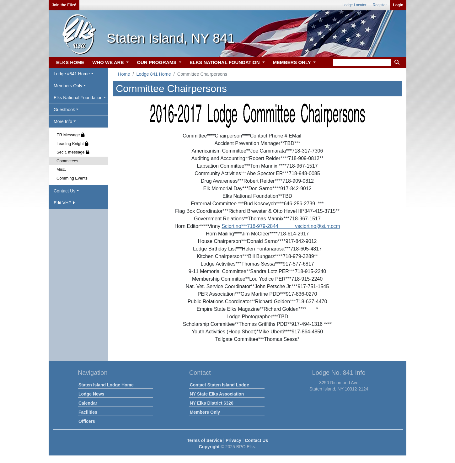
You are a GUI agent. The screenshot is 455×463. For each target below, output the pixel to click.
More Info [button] (63, 121)
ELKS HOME (70, 62)
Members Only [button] (68, 85)
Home (124, 74)
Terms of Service (204, 440)
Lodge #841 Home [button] (72, 73)
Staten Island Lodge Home (106, 384)
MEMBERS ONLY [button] (292, 62)
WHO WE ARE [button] (108, 62)
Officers (86, 421)
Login (398, 5)
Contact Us (256, 440)
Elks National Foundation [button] (78, 97)
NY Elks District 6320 (211, 403)
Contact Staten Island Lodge (219, 384)
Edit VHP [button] (64, 202)
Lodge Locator (354, 5)
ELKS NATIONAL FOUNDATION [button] (225, 62)
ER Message (70, 134)
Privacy (233, 440)
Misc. (61, 169)
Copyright (209, 446)
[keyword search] (362, 62)
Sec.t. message (72, 152)
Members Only (205, 412)
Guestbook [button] (64, 109)
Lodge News (91, 393)
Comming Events (72, 178)
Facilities (87, 412)
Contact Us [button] (64, 190)
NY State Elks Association (217, 393)
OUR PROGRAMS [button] (157, 62)
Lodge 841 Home (153, 74)
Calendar (87, 403)
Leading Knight (72, 143)
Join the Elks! (64, 5)
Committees (67, 161)
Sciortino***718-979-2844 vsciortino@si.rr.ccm (281, 226)
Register (380, 5)
